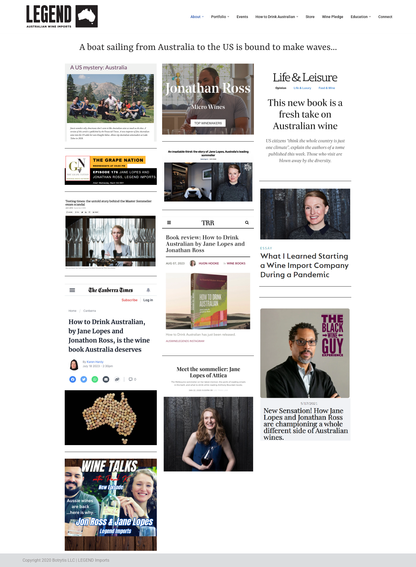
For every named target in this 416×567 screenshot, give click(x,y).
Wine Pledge (332, 17)
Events (242, 17)
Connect (385, 17)
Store (310, 17)
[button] (203, 17)
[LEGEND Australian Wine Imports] (62, 16)
